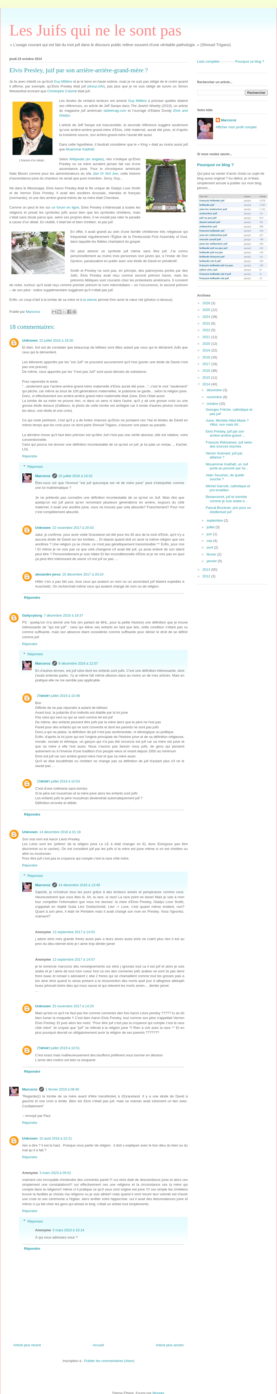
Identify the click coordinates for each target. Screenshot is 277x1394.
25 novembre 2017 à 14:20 (73, 1006)
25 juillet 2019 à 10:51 (58, 1048)
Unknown (30, 340)
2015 (206, 378)
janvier (212, 561)
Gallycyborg (32, 615)
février (212, 554)
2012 (206, 576)
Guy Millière (63, 81)
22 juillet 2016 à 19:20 (56, 340)
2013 (206, 570)
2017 (206, 364)
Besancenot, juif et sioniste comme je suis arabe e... (226, 499)
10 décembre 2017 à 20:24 (82, 574)
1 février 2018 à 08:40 (62, 1089)
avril (210, 547)
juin (210, 534)
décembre (215, 390)
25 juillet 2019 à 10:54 (58, 781)
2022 (206, 330)
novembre (215, 397)
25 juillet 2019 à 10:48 (58, 696)
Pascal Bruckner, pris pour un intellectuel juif (228, 510)
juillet (211, 527)
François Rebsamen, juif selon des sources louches (229, 444)
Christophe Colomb (62, 91)
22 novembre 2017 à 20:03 (73, 528)
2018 (206, 357)
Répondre (29, 456)
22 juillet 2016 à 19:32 (75, 476)
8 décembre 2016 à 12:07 (78, 663)
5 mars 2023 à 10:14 (68, 1230)
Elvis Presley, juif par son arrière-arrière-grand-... (225, 433)
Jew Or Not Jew (105, 173)
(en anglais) (86, 159)
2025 (206, 310)
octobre (213, 404)
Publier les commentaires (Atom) (109, 1361)
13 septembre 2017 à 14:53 (73, 932)
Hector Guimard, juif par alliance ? (224, 455)
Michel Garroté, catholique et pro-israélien (228, 488)
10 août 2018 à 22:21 (55, 1138)
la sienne (90, 300)
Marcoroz (43, 476)
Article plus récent (27, 1345)
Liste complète (208, 61)
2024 (206, 317)
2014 (206, 384)
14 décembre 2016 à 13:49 (79, 885)
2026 (206, 303)
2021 (206, 337)
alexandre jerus (47, 574)
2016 (206, 371)
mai (210, 541)
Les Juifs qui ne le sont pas (95, 30)
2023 (206, 323)
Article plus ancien (170, 1345)
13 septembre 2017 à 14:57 (73, 959)
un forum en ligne (65, 207)
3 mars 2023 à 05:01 (55, 1173)
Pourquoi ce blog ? (249, 61)
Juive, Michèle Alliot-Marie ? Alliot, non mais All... (227, 422)
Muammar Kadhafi (80, 149)
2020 (206, 344)
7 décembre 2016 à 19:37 (63, 615)
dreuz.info (96, 86)
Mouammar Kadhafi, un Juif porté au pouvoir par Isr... (227, 466)
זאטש (45, 696)
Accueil (98, 1345)
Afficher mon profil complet (236, 127)
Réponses (35, 467)
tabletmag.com (115, 111)
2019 (206, 350)
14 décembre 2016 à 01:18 (60, 832)
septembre (215, 520)
